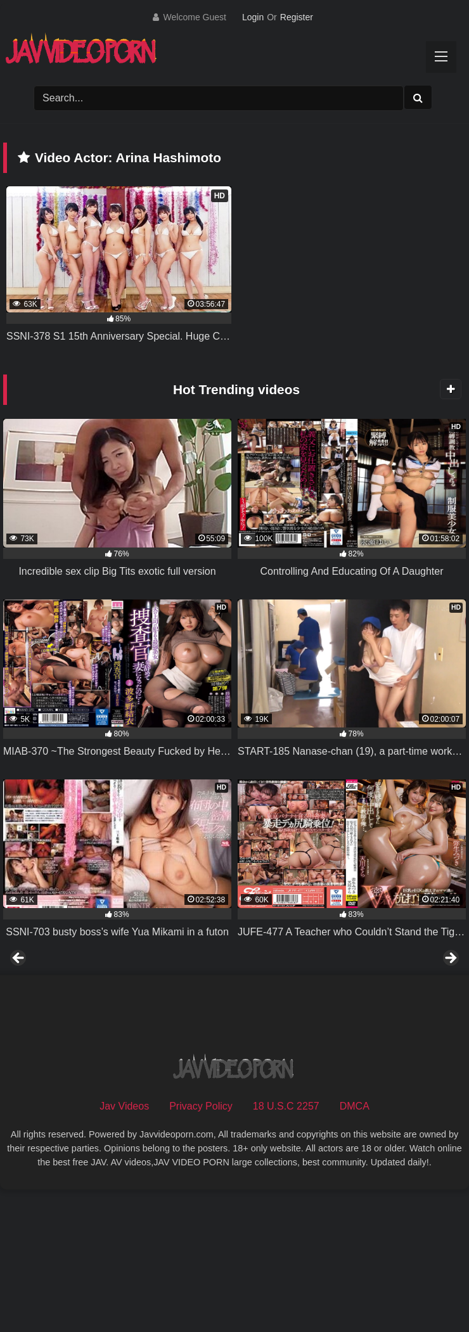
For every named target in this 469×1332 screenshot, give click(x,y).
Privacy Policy (201, 1245)
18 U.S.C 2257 (286, 1245)
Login (253, 17)
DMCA (354, 1245)
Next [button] (449, 1028)
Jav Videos (124, 1245)
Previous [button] (19, 1028)
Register (296, 17)
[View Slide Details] (97, 1031)
